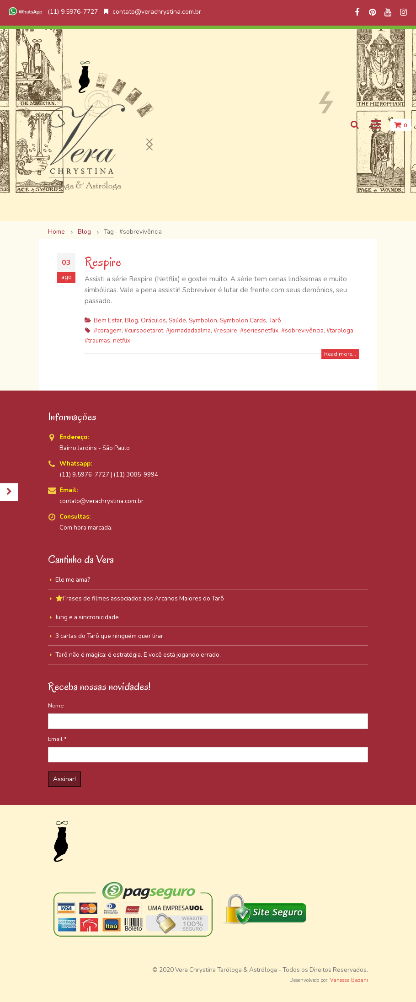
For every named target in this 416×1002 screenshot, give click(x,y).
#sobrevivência (302, 330)
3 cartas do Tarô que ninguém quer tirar (109, 636)
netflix (121, 340)
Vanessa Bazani (349, 980)
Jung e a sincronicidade (87, 617)
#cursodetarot (143, 330)
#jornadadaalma (188, 330)
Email (57, 739)
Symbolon (203, 320)
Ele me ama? (72, 579)
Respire (103, 262)
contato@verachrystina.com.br (152, 11)
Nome (56, 705)
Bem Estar (108, 320)
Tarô (275, 320)
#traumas (97, 340)
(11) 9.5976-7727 (52, 11)
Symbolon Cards (243, 320)
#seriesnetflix (259, 330)
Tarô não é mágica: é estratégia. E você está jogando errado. (138, 654)
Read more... (340, 354)
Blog (131, 320)
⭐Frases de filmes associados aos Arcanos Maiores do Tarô (139, 598)
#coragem (108, 330)
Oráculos (153, 320)
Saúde (177, 320)
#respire (225, 330)
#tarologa (339, 330)
